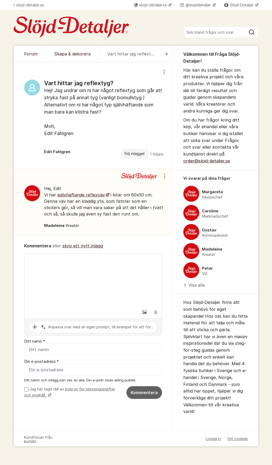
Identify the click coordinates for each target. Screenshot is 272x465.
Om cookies (237, 438)
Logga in (213, 438)
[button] (144, 312)
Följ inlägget (135, 154)
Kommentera (144, 392)
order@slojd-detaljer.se (206, 160)
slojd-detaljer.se (29, 5)
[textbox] (93, 280)
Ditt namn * (34, 341)
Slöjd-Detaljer (239, 5)
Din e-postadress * (41, 361)
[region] (93, 115)
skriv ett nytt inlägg (82, 245)
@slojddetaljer (196, 5)
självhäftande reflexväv (81, 194)
